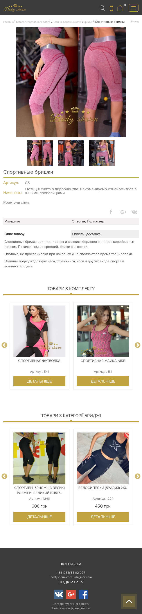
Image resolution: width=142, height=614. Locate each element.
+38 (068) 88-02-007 (71, 573)
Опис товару (14, 234)
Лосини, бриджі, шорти (66, 22)
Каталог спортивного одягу (33, 22)
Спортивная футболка (39, 361)
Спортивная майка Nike (103, 361)
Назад (135, 21)
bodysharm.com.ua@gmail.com (71, 577)
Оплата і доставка (86, 234)
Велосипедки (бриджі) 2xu (102, 488)
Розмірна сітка (16, 202)
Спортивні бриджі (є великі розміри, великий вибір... (39, 490)
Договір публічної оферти (71, 604)
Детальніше (39, 381)
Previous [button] (4, 345)
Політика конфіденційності (71, 608)
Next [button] (137, 345)
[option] (39, 346)
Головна (8, 22)
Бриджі (88, 22)
